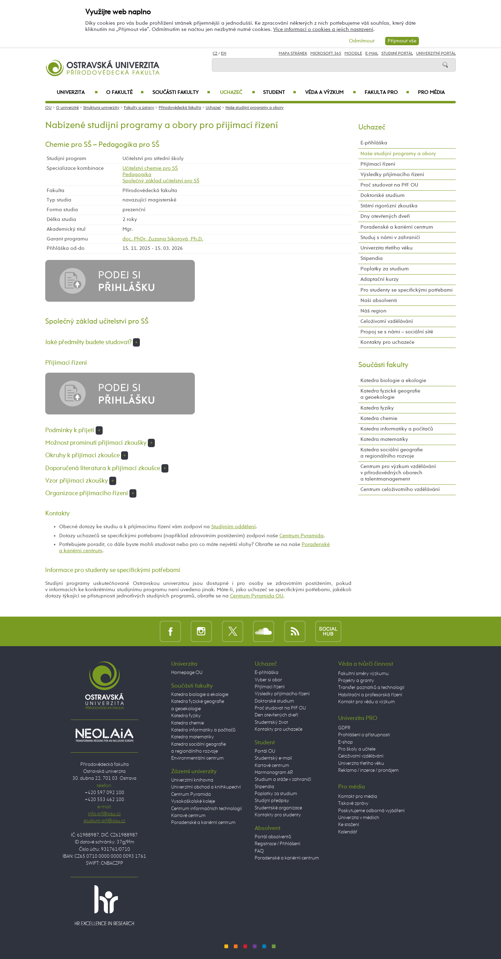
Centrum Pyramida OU (256, 596)
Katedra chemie (378, 418)
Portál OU (265, 751)
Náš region (373, 311)
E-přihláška (373, 142)
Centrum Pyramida (301, 535)
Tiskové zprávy (353, 803)
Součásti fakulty (181, 92)
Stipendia (371, 258)
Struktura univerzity (101, 108)
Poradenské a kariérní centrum (396, 227)
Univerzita (77, 92)
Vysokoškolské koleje (193, 801)
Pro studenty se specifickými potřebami (406, 290)
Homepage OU (186, 672)
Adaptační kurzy (379, 279)
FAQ (259, 851)
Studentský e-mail (273, 758)
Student (279, 92)
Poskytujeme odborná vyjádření (371, 810)
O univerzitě (67, 108)
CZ (215, 53)
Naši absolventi (378, 300)
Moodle (353, 53)
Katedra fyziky (377, 408)
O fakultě (125, 92)
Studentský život (271, 722)
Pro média (431, 92)
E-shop (345, 742)
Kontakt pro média (357, 796)
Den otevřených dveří (276, 715)
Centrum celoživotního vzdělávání (400, 489)
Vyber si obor (268, 679)
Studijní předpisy (272, 800)
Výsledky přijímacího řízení (392, 174)
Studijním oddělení (233, 526)
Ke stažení (348, 824)
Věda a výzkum (330, 92)
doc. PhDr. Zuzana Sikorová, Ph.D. (162, 238)
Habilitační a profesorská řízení (370, 694)
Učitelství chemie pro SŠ (150, 168)
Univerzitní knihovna (192, 780)
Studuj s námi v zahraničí (390, 237)
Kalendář (347, 832)
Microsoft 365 (325, 53)
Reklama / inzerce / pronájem (368, 770)
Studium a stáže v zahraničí (283, 779)
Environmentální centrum (197, 758)
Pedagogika (136, 174)
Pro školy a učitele (356, 749)
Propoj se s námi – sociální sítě (396, 331)
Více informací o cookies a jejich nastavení (323, 29)
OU (48, 108)
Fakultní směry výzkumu (363, 673)
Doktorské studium (382, 195)
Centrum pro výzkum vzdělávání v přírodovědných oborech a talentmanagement (398, 473)
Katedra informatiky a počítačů (396, 428)
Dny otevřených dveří (385, 216)
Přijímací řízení (377, 164)
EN (223, 53)
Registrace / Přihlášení (277, 843)
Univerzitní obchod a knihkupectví (206, 787)
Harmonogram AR (274, 772)
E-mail (371, 53)
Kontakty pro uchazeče (387, 342)
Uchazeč (237, 92)
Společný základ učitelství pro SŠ (160, 180)
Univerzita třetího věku (386, 248)
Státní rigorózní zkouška (389, 205)
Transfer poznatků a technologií (371, 687)
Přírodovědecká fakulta (180, 108)
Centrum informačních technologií (206, 808)
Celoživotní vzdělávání (386, 321)
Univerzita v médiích (358, 817)
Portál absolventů (273, 836)
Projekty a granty (356, 680)
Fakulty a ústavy (139, 108)
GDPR (344, 728)
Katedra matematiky (384, 439)
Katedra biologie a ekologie (393, 380)
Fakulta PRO (387, 92)
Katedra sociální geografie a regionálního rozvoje (391, 453)
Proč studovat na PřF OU (389, 185)
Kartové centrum (188, 815)
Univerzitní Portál (436, 53)
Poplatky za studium (384, 268)
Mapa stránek (293, 53)
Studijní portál (397, 53)
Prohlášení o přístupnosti (364, 734)
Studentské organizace (278, 808)
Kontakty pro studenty (278, 815)
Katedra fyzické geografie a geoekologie (390, 394)
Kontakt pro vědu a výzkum (366, 701)
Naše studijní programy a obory (254, 108)
